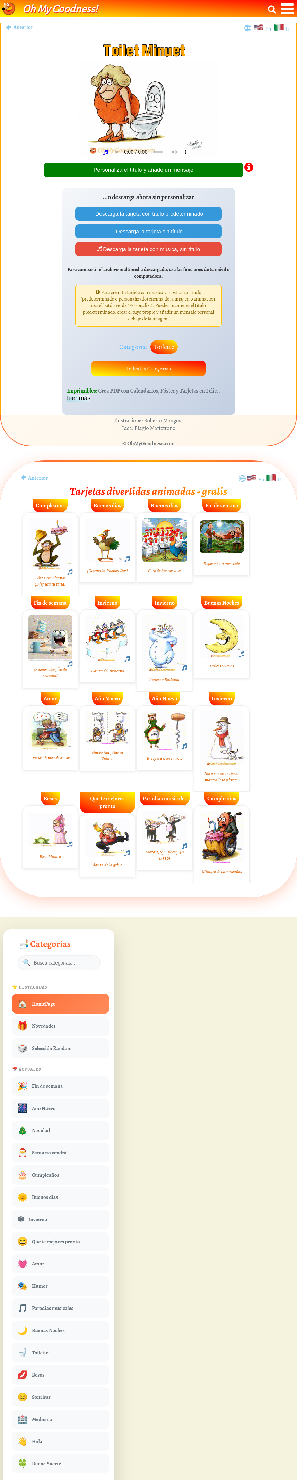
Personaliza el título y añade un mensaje (143, 170)
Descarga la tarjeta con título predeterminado (148, 214)
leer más (78, 400)
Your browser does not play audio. (151, 152)
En (269, 29)
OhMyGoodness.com (151, 445)
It (287, 29)
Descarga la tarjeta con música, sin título (148, 250)
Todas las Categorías (148, 370)
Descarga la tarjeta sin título (148, 232)
